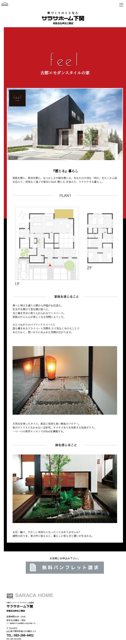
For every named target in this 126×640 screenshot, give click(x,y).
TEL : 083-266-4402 (20, 635)
